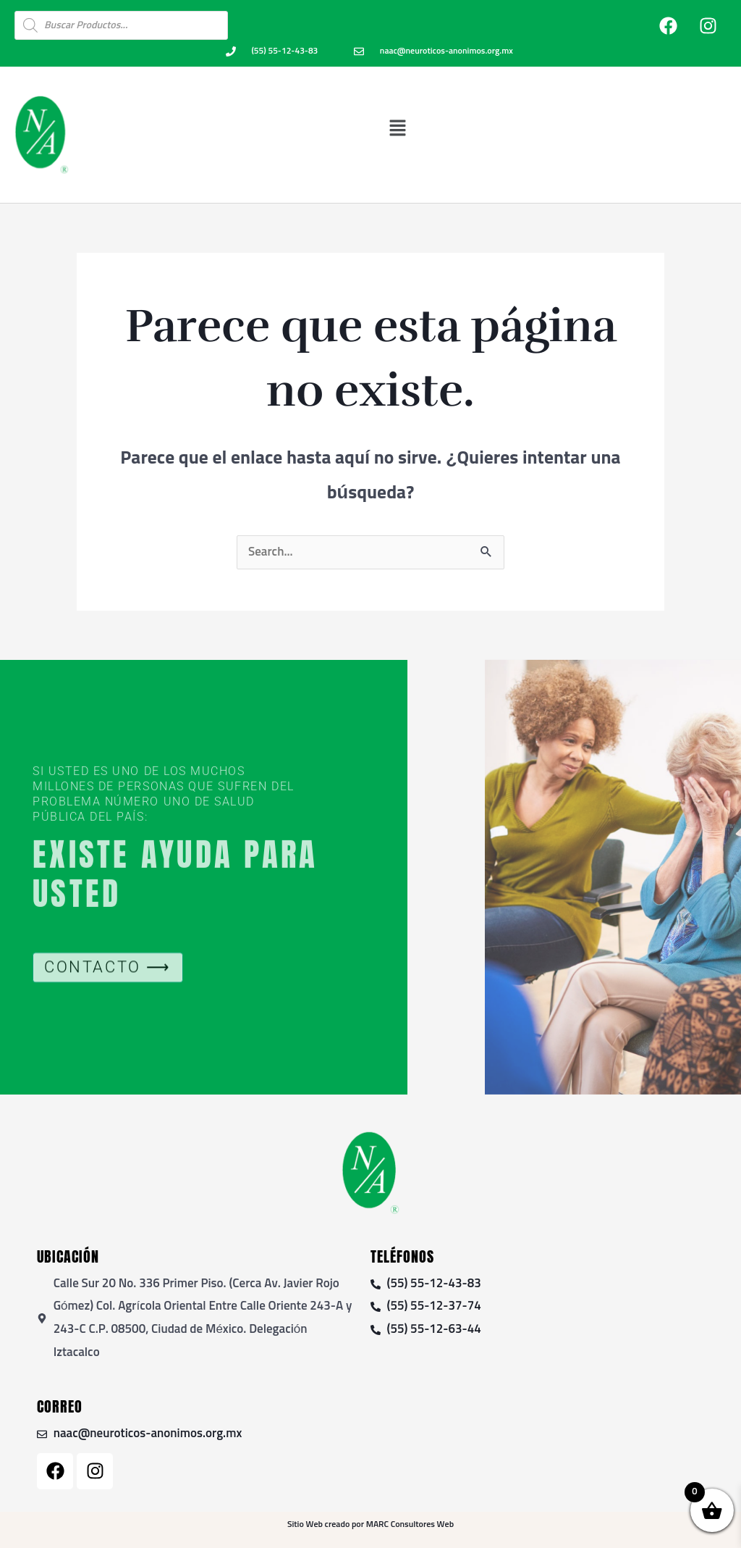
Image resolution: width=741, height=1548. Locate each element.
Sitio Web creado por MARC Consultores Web (370, 1524)
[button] (398, 128)
